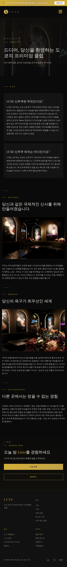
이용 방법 (39, 513)
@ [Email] (48, 560)
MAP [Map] (61, 560)
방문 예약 (39, 534)
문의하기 (33, 477)
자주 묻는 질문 (41, 520)
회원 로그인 (40, 538)
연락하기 (38, 542)
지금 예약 (33, 467)
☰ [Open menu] (60, 11)
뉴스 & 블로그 (9, 534)
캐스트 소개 (40, 517)
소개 (37, 505)
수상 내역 (7, 538)
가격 (37, 509)
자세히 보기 (59, 3)
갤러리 (6, 546)
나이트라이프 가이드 (12, 542)
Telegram (39, 546)
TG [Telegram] (54, 560)
